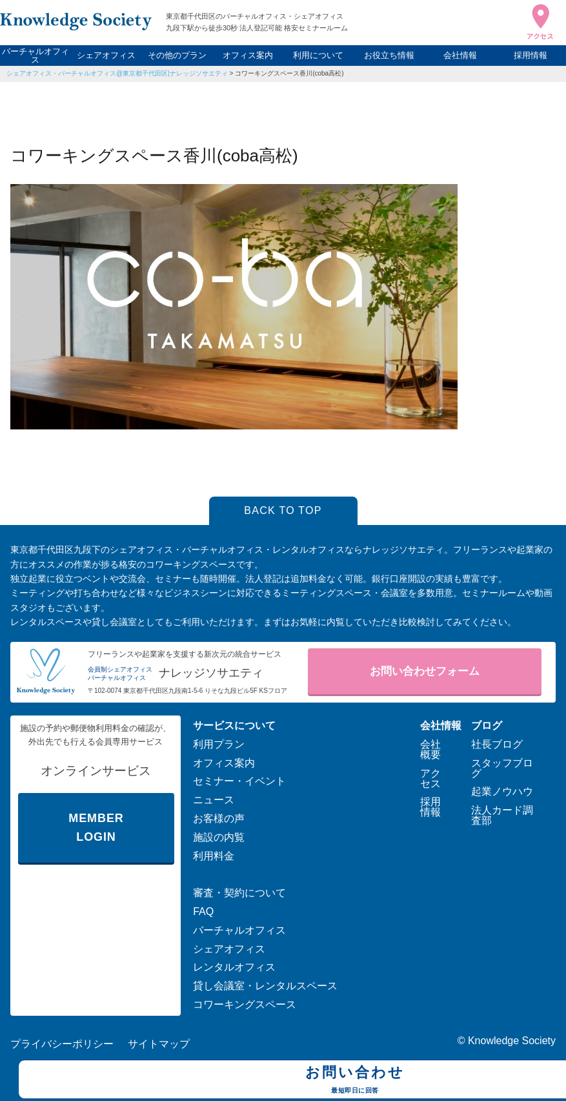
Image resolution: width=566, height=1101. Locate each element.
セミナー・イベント (239, 781)
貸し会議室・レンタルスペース (265, 985)
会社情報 (460, 55)
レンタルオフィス (234, 967)
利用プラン (219, 744)
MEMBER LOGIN (95, 827)
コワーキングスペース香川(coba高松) (289, 73)
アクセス (430, 778)
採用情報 (530, 55)
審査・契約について (239, 892)
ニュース (213, 799)
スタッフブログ (502, 768)
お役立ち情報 (389, 55)
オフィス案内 (248, 55)
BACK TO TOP (283, 510)
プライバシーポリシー (62, 1043)
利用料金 (213, 855)
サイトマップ (159, 1043)
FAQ (203, 911)
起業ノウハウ (502, 791)
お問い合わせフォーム (425, 671)
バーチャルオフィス (35, 55)
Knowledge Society (512, 1040)
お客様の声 (219, 818)
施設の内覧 (219, 837)
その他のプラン (177, 55)
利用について (318, 55)
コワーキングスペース (244, 1004)
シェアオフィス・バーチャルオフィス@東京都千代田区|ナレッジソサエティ (117, 73)
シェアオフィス (106, 55)
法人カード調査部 (502, 815)
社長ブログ (497, 744)
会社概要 (430, 749)
